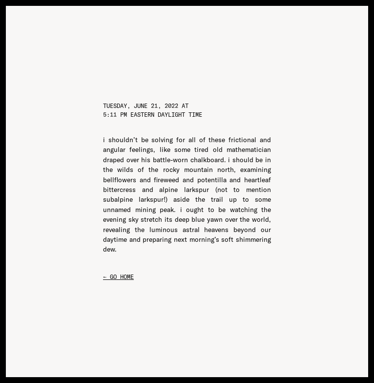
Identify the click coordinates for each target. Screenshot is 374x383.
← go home (118, 276)
